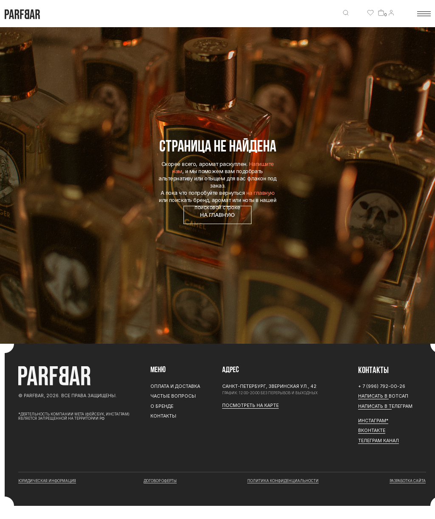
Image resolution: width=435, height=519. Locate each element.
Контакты (163, 416)
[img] (345, 12)
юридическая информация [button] (47, 481)
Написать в (373, 396)
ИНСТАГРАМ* (373, 421)
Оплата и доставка (175, 386)
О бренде (161, 406)
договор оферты (160, 481)
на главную (260, 193)
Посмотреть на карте (250, 405)
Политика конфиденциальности (283, 481)
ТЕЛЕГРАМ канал (378, 440)
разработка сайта (408, 481)
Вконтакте (371, 430)
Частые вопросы (173, 396)
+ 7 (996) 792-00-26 (381, 386)
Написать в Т (375, 406)
